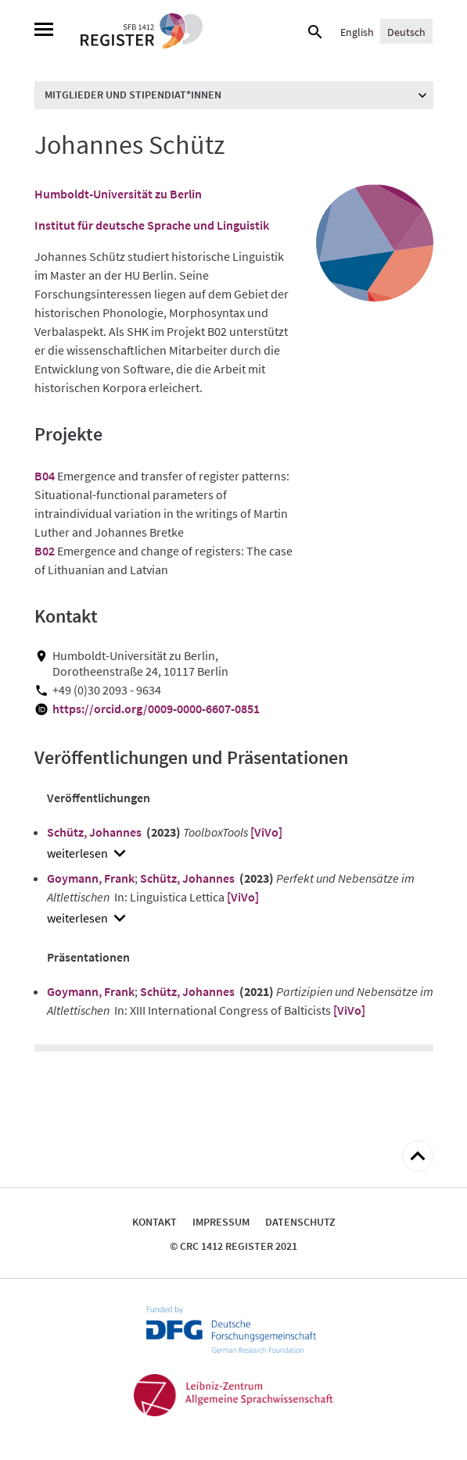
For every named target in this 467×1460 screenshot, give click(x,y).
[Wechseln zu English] (357, 31)
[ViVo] (266, 832)
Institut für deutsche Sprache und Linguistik (151, 225)
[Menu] (43, 31)
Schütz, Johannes (94, 832)
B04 (44, 476)
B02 (44, 551)
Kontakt (154, 1222)
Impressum (221, 1222)
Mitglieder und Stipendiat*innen (133, 94)
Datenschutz (300, 1222)
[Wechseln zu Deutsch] (406, 31)
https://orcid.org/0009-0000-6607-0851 (156, 708)
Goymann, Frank (91, 878)
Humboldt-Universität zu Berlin (118, 194)
